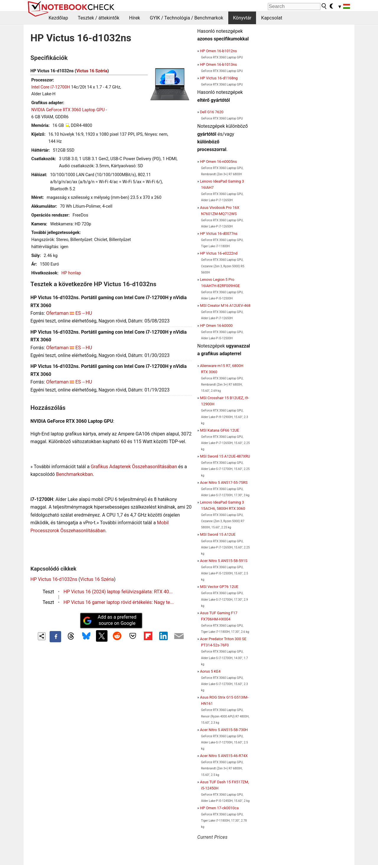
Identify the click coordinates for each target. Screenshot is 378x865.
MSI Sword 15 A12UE (217, 534)
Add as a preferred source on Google (109, 620)
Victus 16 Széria (91, 70)
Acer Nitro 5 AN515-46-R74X (224, 755)
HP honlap (71, 273)
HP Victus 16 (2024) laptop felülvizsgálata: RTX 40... (118, 591)
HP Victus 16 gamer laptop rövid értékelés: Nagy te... (118, 602)
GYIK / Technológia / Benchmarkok (186, 18)
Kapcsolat (271, 18)
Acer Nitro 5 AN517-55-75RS (223, 482)
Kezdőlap (58, 18)
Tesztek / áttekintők (98, 18)
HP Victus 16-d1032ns (53, 579)
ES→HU (83, 313)
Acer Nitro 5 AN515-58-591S (223, 560)
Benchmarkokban (74, 474)
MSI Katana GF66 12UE (219, 430)
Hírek (134, 18)
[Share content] (42, 636)
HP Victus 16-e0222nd (218, 253)
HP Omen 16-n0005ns (218, 161)
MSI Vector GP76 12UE (219, 586)
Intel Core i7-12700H (50, 87)
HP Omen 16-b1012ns (218, 51)
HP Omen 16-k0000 (216, 325)
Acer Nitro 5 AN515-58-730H (224, 730)
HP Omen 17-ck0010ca (219, 808)
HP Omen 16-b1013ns (218, 64)
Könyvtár (242, 18)
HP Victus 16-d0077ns (218, 233)
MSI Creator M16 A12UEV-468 (225, 305)
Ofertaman (57, 313)
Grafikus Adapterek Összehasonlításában (134, 466)
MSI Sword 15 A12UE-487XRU (225, 456)
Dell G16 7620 (212, 112)
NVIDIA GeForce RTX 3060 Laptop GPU (68, 109)
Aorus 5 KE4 (210, 671)
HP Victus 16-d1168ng (219, 78)
